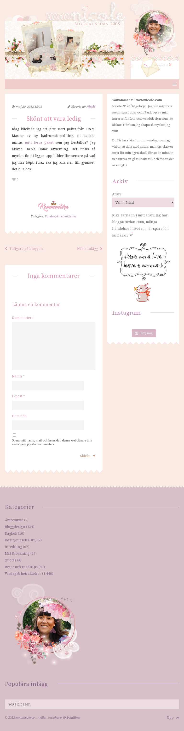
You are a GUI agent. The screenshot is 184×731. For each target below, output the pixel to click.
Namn (18, 376)
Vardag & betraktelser (61, 216)
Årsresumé (14, 520)
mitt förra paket (39, 142)
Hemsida (19, 416)
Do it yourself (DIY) (20, 540)
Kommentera (23, 317)
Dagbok (11, 533)
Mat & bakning (17, 553)
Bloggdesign (15, 526)
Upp (173, 717)
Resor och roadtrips (21, 566)
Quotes (10, 560)
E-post (18, 396)
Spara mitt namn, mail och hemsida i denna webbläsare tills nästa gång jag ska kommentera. (52, 442)
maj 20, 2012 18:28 (29, 106)
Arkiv (116, 194)
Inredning (13, 546)
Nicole (90, 106)
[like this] (14, 179)
